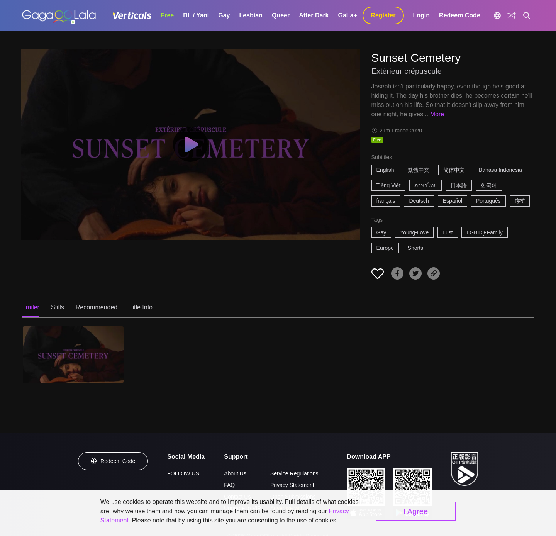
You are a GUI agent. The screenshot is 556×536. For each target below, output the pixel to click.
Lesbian (250, 15)
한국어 (489, 185)
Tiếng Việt (388, 185)
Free (167, 15)
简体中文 (454, 170)
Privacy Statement (292, 485)
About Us (235, 473)
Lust (447, 232)
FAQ (229, 485)
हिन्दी (520, 201)
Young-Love (414, 232)
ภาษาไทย (425, 185)
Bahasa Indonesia (500, 170)
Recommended (97, 307)
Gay (224, 15)
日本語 (459, 185)
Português (488, 201)
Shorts (415, 248)
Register (383, 15)
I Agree (415, 511)
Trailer (30, 307)
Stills (57, 307)
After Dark (314, 15)
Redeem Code (459, 15)
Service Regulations (294, 473)
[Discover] (511, 15)
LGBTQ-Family (484, 232)
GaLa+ (347, 15)
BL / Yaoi (196, 15)
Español (453, 201)
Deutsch (419, 201)
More (437, 114)
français (385, 201)
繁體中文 (418, 170)
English (385, 170)
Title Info (141, 307)
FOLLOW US (183, 473)
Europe (385, 248)
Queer (281, 15)
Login (421, 15)
